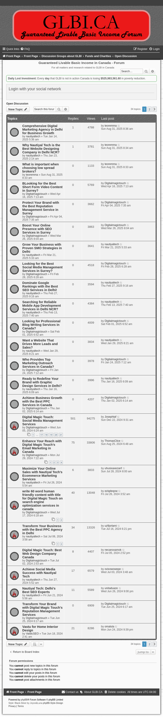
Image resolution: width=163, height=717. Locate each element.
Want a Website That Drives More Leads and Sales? (40, 344)
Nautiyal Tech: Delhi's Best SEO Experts (39, 590)
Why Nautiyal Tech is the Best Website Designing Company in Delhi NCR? (41, 148)
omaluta (109, 626)
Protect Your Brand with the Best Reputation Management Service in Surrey (40, 208)
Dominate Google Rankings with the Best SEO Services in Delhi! (40, 286)
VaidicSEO (32, 633)
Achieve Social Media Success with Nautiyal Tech (39, 572)
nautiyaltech (33, 136)
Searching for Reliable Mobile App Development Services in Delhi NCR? (41, 305)
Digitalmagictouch (36, 193)
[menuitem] (25, 49)
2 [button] (149, 109)
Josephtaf (110, 416)
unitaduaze (111, 588)
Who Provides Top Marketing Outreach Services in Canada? (38, 363)
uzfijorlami (111, 525)
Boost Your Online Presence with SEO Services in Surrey (37, 229)
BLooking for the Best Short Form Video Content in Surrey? (42, 187)
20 (56, 434)
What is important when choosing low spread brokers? (40, 167)
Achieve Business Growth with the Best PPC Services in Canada (42, 401)
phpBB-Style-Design (53, 703)
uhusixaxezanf (113, 468)
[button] (154, 109)
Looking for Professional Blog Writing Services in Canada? (41, 324)
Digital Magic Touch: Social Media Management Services (42, 420)
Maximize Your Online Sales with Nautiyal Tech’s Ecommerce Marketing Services (42, 474)
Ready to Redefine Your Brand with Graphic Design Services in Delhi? (42, 382)
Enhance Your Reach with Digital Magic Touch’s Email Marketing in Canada (42, 446)
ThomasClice (112, 440)
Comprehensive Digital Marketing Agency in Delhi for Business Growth (42, 129)
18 (46, 434)
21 (61, 434)
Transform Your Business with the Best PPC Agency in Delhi (42, 529)
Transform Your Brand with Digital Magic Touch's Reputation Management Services (42, 609)
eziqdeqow (111, 491)
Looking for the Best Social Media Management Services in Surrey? (42, 267)
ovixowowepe (113, 569)
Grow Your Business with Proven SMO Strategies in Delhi (42, 248)
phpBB (24, 700)
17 (41, 434)
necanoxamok (113, 549)
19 (51, 434)
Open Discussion (17, 103)
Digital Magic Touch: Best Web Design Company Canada (42, 553)
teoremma (111, 125)
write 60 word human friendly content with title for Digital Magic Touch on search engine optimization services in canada (42, 500)
